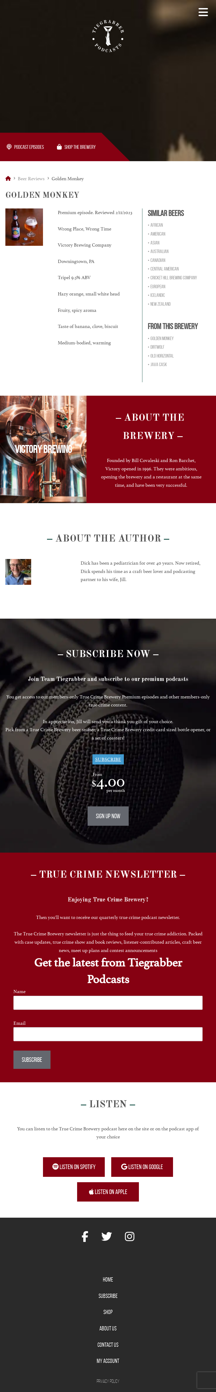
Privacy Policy (108, 1381)
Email (19, 1023)
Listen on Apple (108, 1191)
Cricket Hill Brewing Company (173, 277)
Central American (164, 269)
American (157, 234)
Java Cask (158, 364)
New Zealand (160, 304)
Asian (154, 243)
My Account (108, 1361)
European (157, 286)
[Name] (108, 1002)
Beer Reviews (31, 178)
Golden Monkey (162, 338)
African (156, 225)
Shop (108, 1312)
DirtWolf (157, 347)
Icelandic (157, 295)
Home (108, 1279)
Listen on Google (142, 1166)
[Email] (108, 1034)
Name (19, 991)
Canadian (157, 260)
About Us (108, 1328)
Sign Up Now (108, 816)
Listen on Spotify (74, 1166)
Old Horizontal (162, 356)
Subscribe (108, 759)
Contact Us (108, 1344)
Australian (159, 251)
